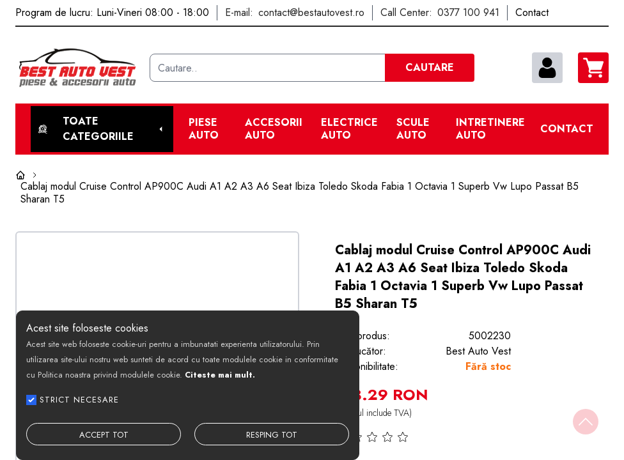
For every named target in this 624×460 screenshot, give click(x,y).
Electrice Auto (349, 129)
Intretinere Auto (490, 129)
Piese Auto (204, 129)
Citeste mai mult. (220, 375)
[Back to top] (585, 421)
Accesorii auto (273, 129)
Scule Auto (413, 129)
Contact (566, 129)
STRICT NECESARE (79, 400)
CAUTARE (429, 67)
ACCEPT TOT (104, 435)
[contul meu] (547, 67)
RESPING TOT (271, 435)
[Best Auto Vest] (77, 67)
